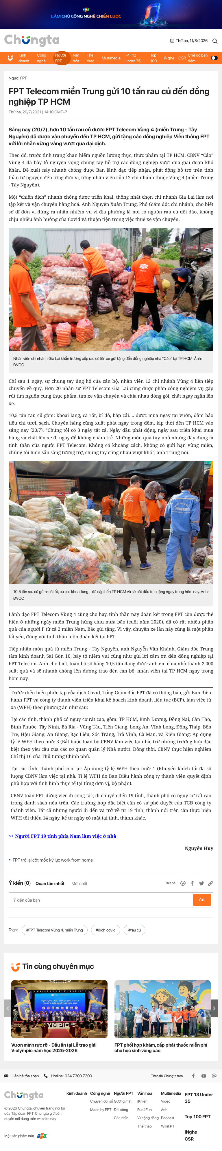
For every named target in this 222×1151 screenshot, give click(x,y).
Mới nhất (79, 883)
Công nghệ (41, 58)
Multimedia (111, 58)
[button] (214, 1008)
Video (165, 1101)
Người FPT (60, 58)
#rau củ (134, 930)
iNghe (169, 58)
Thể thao (90, 58)
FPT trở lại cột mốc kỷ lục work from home (53, 860)
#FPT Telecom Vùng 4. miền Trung (54, 930)
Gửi (202, 900)
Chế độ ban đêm (203, 58)
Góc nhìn (121, 1118)
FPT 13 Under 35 (132, 58)
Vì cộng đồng (148, 1118)
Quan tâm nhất (50, 883)
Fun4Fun (144, 1110)
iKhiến (142, 1101)
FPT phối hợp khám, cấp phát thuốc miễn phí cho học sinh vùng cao (160, 1048)
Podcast (167, 1118)
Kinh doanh (23, 58)
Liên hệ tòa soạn (21, 1076)
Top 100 (153, 58)
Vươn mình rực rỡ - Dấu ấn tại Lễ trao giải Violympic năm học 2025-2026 (54, 1048)
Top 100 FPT (198, 1116)
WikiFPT (168, 1126)
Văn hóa (76, 58)
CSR (182, 58)
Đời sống (121, 1110)
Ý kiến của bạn (111, 900)
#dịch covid (106, 930)
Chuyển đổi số (101, 1101)
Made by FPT (101, 1110)
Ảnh (164, 1110)
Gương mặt (123, 1101)
